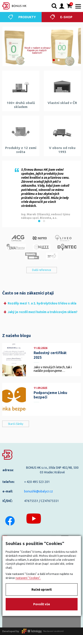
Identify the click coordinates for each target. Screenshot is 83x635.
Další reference (41, 270)
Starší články (15, 423)
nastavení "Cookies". (28, 577)
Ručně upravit (41, 589)
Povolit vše (41, 604)
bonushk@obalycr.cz (38, 491)
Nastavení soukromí (53, 631)
